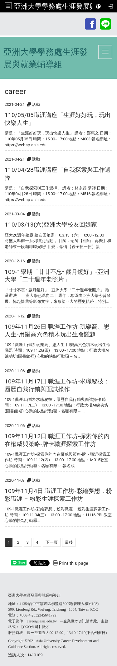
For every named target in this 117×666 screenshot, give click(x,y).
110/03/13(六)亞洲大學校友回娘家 (51, 224)
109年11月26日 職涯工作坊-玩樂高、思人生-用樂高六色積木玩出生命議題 (57, 330)
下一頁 (52, 542)
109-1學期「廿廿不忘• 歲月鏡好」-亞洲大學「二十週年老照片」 (57, 275)
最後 (69, 542)
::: (80, 19)
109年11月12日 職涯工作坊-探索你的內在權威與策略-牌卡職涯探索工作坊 (57, 440)
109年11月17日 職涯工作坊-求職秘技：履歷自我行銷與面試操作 (57, 385)
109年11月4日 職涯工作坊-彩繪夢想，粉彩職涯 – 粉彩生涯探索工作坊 (58, 494)
